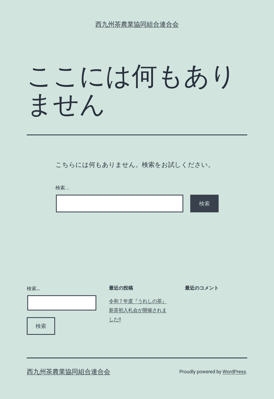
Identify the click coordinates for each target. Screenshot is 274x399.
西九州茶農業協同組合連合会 (137, 24)
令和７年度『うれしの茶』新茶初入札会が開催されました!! (138, 310)
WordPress (234, 371)
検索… (62, 187)
